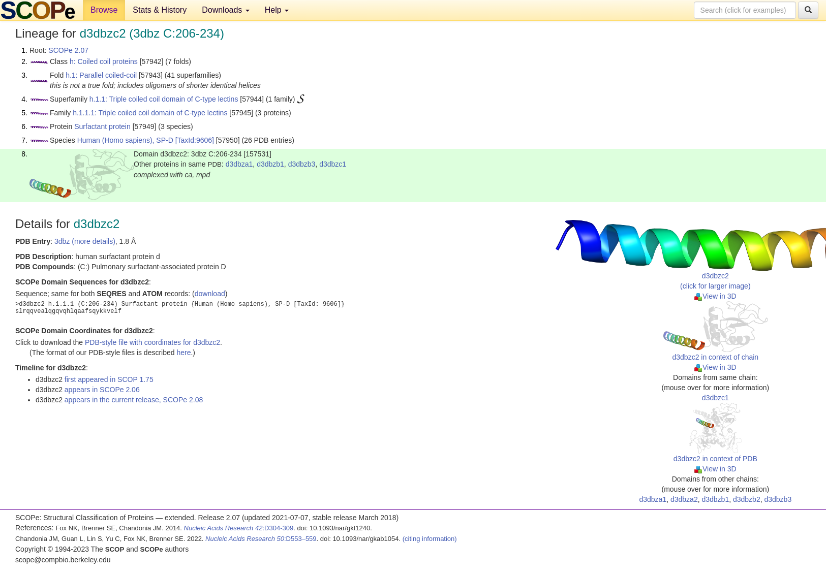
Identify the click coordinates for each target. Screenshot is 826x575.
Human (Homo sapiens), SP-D (125, 140)
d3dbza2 (684, 499)
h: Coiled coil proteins (104, 61)
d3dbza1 (239, 164)
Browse (103, 10)
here (183, 352)
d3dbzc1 (332, 164)
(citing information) (430, 538)
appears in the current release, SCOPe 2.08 (134, 400)
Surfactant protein (102, 126)
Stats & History (160, 10)
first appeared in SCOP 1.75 (109, 379)
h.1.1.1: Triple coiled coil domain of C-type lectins (150, 113)
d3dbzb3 (302, 164)
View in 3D (715, 296)
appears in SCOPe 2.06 (102, 390)
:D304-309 (239, 528)
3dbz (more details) (84, 241)
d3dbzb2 (746, 499)
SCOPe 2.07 (68, 50)
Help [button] (277, 10)
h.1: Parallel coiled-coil (101, 75)
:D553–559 (261, 538)
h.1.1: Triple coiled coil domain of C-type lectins (163, 99)
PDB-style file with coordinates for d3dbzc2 (152, 342)
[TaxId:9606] (194, 140)
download (210, 294)
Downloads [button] (226, 10)
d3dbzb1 (270, 164)
